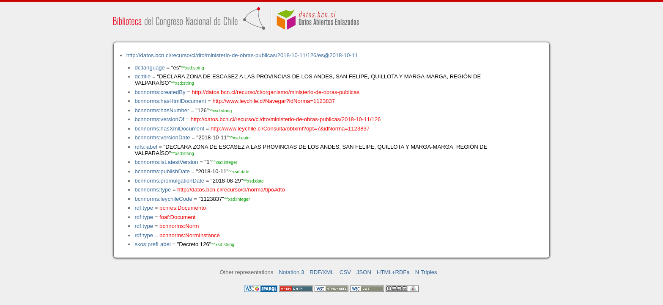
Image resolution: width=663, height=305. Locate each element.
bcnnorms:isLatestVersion (166, 162)
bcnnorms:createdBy (159, 92)
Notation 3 (291, 272)
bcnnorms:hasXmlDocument (169, 128)
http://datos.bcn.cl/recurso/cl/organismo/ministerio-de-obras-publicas (275, 92)
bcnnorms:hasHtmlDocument (170, 101)
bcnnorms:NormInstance (189, 235)
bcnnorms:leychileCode (163, 199)
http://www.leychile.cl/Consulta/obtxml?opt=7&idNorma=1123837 (290, 128)
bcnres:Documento (182, 208)
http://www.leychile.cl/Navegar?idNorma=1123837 (273, 101)
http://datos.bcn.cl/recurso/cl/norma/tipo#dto (231, 189)
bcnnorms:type (152, 189)
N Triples (426, 272)
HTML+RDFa (393, 272)
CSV (345, 272)
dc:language (149, 67)
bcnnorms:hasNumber (161, 110)
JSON (363, 272)
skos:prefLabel (152, 244)
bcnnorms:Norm (179, 226)
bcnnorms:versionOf (159, 119)
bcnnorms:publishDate (161, 171)
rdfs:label (145, 147)
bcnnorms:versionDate (162, 137)
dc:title (142, 76)
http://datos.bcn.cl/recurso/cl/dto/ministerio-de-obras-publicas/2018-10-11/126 (286, 119)
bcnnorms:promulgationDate (169, 180)
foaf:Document (177, 217)
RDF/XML (322, 272)
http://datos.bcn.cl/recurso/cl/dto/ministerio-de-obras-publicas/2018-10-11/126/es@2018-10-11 (242, 55)
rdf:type (143, 208)
